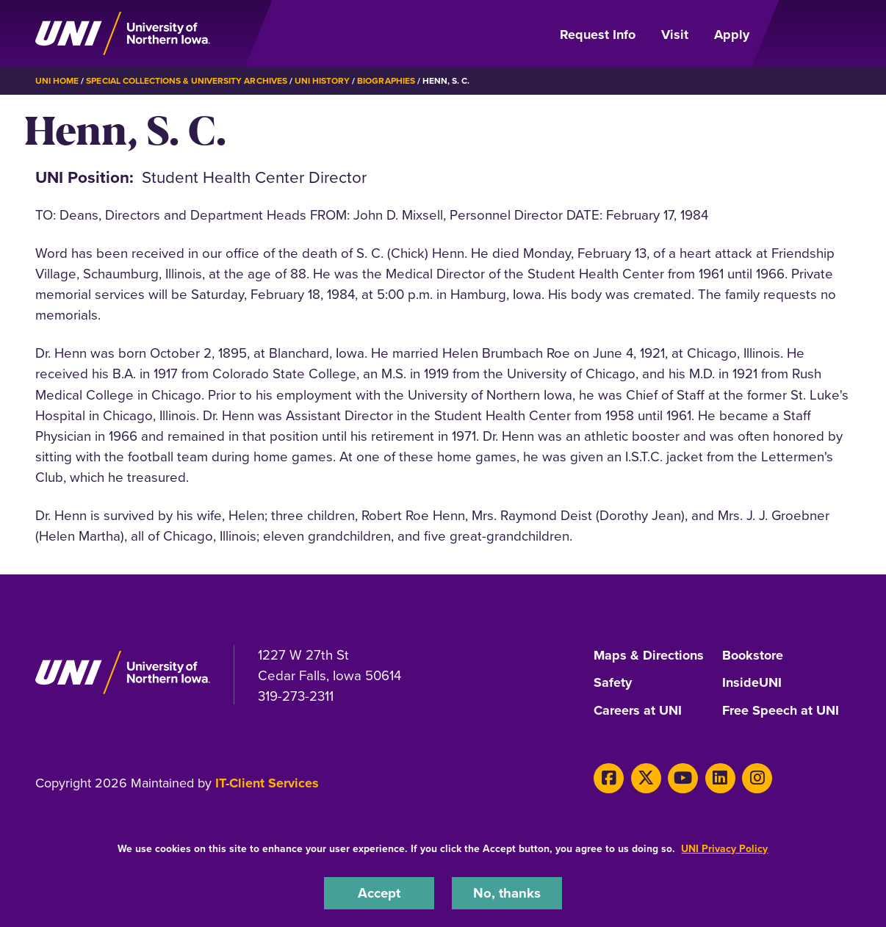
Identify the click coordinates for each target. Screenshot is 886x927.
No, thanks (507, 893)
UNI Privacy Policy (724, 848)
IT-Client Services (267, 783)
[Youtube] (683, 778)
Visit (674, 34)
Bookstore (752, 656)
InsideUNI (752, 683)
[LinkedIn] (720, 778)
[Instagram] (757, 778)
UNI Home (57, 80)
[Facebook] (609, 778)
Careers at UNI (638, 711)
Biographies (385, 80)
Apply (731, 34)
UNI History (322, 80)
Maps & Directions (649, 656)
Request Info (597, 34)
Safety (613, 683)
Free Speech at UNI (780, 711)
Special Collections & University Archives (186, 80)
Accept (379, 893)
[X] (646, 778)
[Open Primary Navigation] (808, 34)
